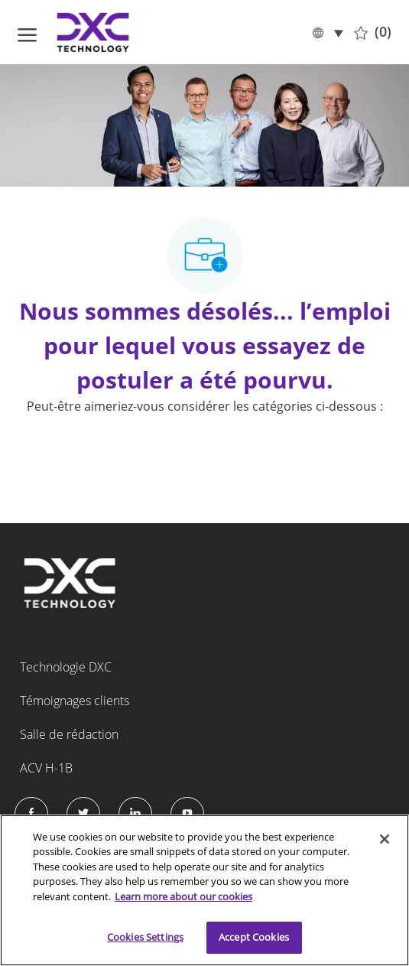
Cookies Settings (145, 937)
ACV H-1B (46, 767)
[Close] (384, 839)
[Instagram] (187, 814)
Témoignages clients (74, 700)
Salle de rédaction (69, 734)
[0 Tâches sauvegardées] (372, 32)
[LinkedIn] (135, 814)
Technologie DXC (66, 667)
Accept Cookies (254, 937)
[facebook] (31, 814)
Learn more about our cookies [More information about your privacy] (183, 896)
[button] (327, 31)
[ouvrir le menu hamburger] (27, 32)
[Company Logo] (94, 32)
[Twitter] (83, 814)
